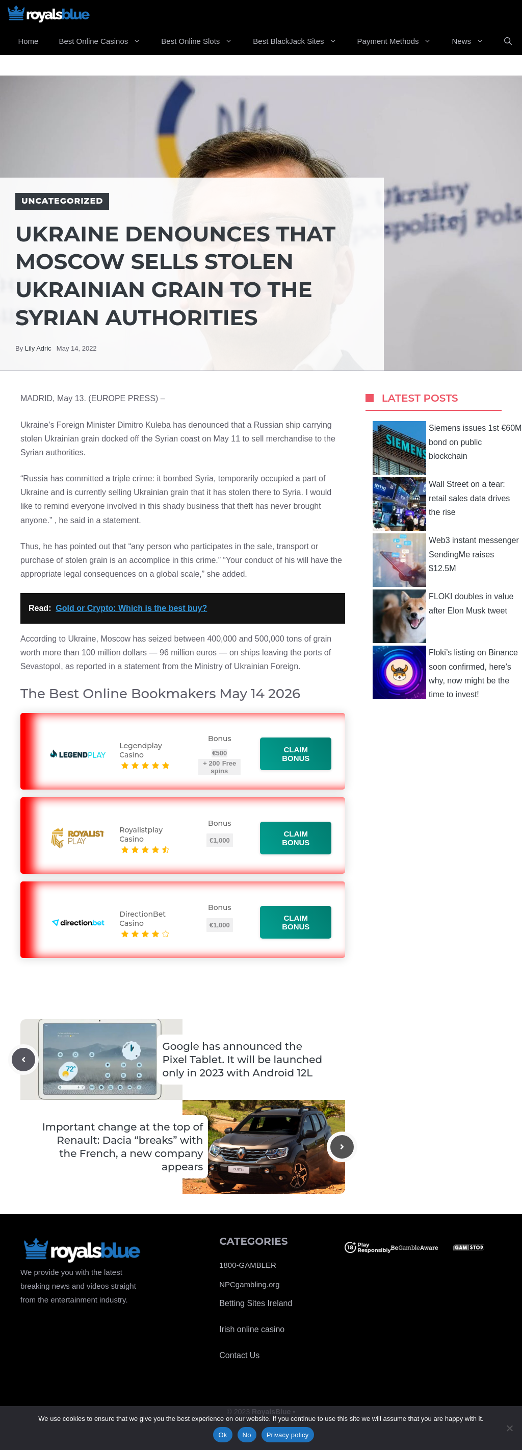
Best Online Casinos (105, 41)
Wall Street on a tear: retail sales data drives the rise (441, 504)
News (473, 41)
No (247, 1435)
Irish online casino (251, 1329)
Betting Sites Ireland (255, 1303)
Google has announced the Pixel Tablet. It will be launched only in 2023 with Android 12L (242, 1059)
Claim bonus (296, 754)
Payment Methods (399, 41)
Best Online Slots (202, 41)
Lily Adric (38, 348)
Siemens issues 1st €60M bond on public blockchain (447, 448)
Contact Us (239, 1355)
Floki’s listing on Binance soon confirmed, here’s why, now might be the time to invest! (445, 672)
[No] (509, 1428)
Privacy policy (288, 1435)
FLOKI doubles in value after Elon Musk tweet (443, 616)
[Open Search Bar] (508, 41)
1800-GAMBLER (247, 1265)
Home (28, 41)
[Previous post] (23, 1059)
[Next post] (342, 1147)
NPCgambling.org (249, 1284)
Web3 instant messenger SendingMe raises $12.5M (446, 560)
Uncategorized (62, 201)
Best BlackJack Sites (300, 41)
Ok (222, 1435)
